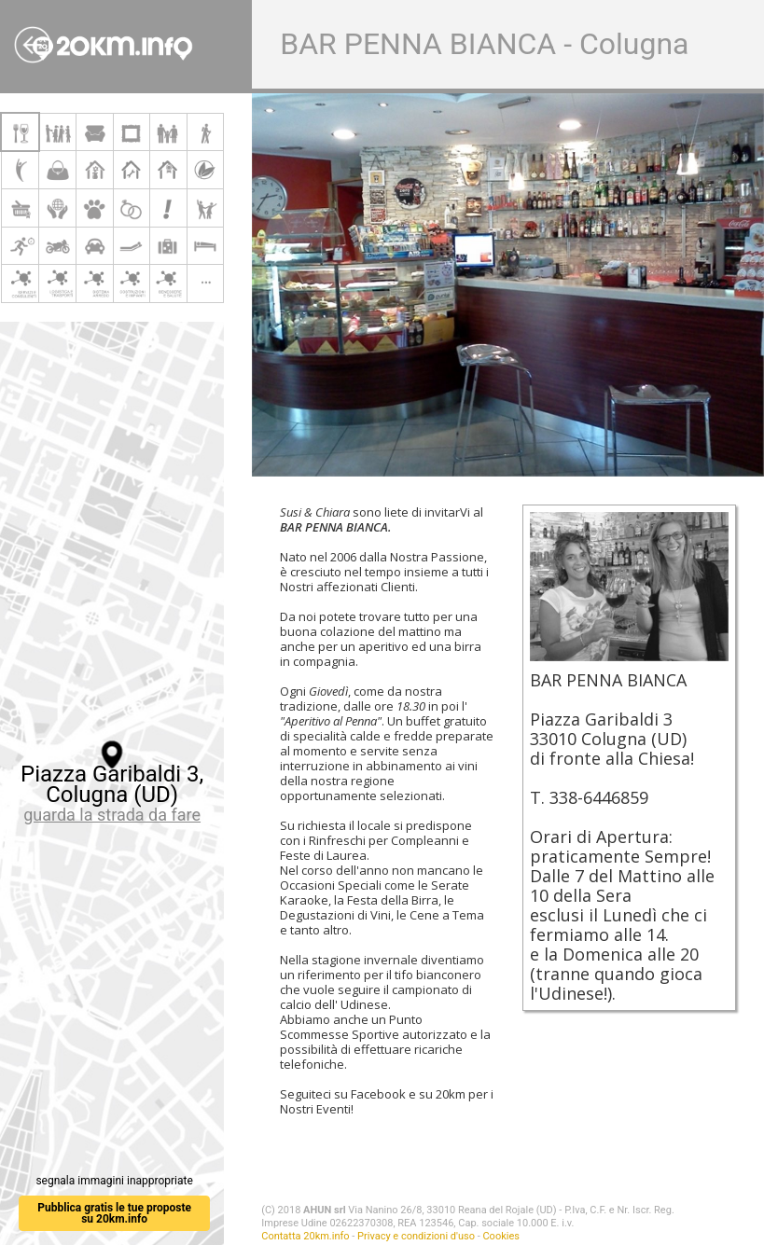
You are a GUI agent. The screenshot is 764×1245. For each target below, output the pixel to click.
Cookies (500, 1236)
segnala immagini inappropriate (113, 1180)
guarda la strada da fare (112, 814)
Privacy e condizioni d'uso (416, 1236)
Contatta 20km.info (305, 1236)
